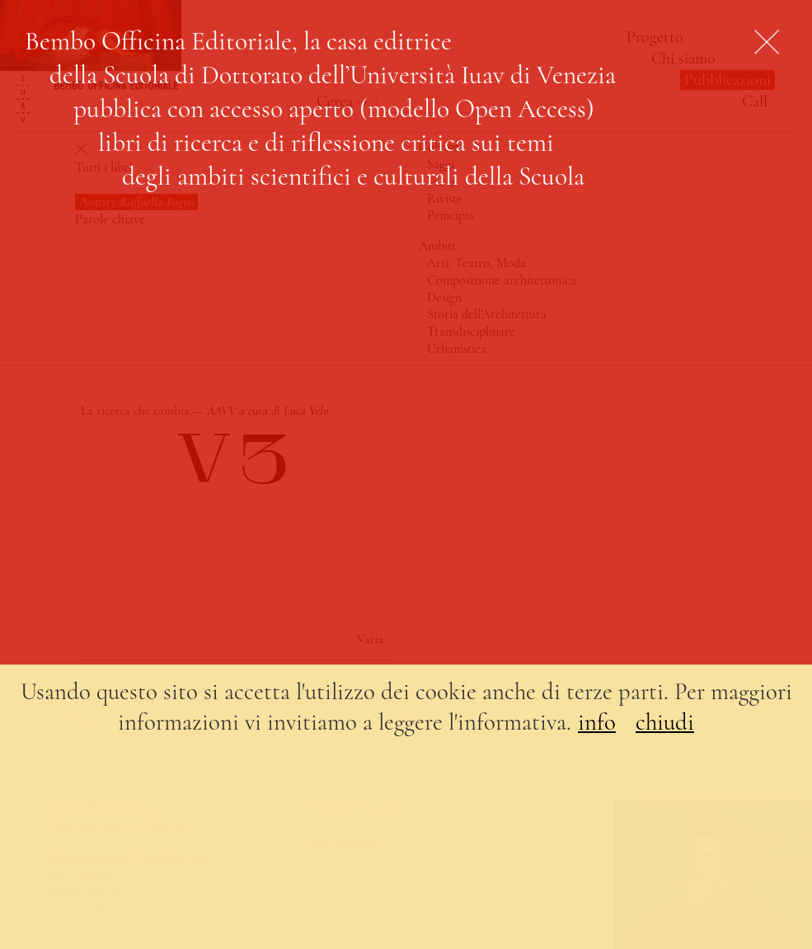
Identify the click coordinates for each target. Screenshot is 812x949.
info (597, 721)
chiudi (665, 721)
